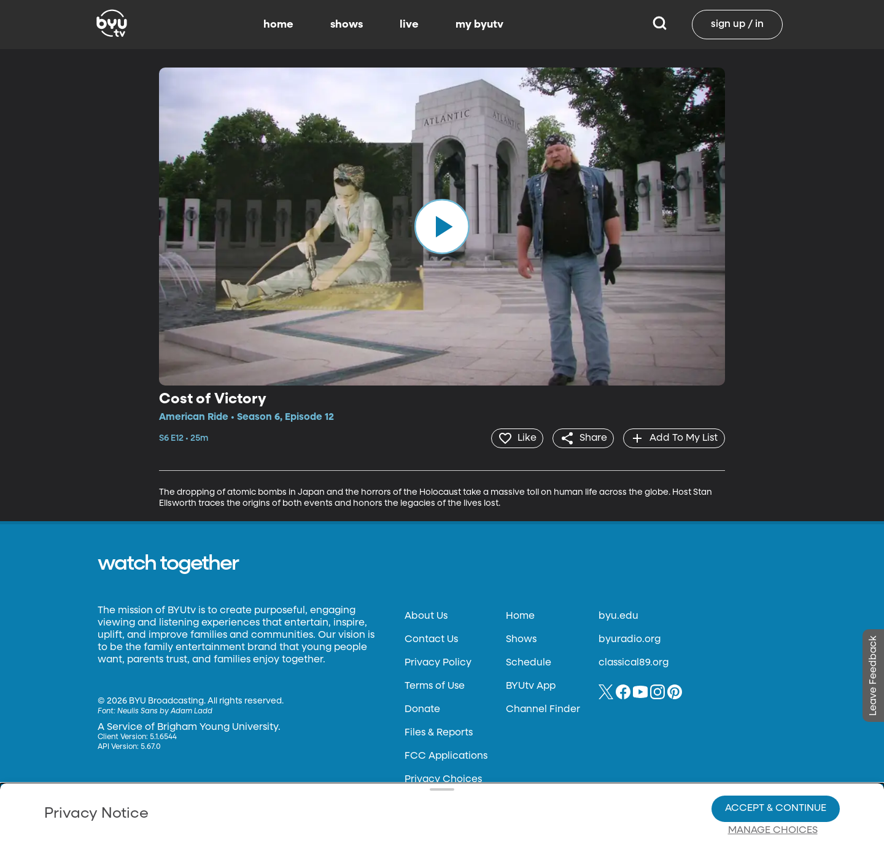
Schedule (528, 662)
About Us (426, 615)
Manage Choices (773, 788)
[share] (580, 437)
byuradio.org (630, 638)
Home (520, 615)
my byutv (479, 24)
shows (346, 24)
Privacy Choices (300, 797)
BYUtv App (531, 685)
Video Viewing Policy (390, 788)
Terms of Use (435, 685)
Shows (521, 638)
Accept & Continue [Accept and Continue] (775, 766)
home (278, 24)
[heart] (512, 437)
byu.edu (618, 615)
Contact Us (431, 638)
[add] (673, 437)
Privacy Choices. (460, 765)
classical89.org (634, 662)
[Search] (659, 24)
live (409, 24)
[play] (442, 226)
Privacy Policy (438, 662)
